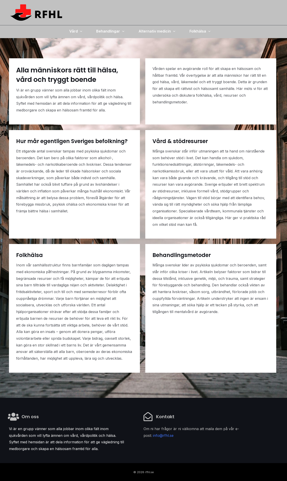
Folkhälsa (200, 31)
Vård (75, 31)
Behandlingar (110, 31)
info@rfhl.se (163, 435)
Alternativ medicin (157, 31)
